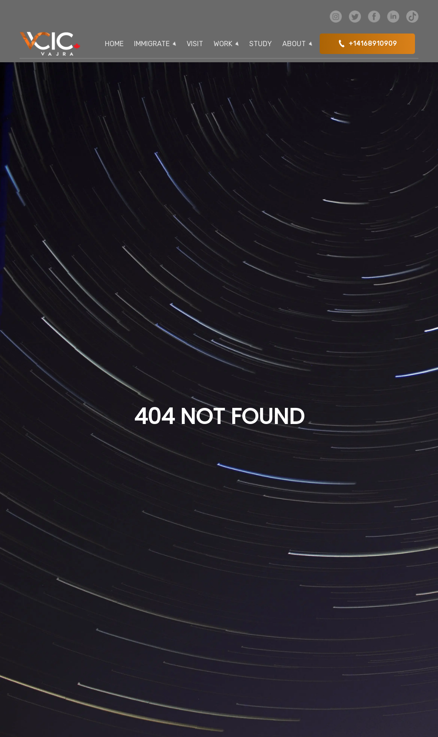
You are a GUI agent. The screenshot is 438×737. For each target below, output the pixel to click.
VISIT (195, 44)
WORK (223, 44)
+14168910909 (367, 43)
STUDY (260, 44)
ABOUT (294, 44)
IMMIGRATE (152, 44)
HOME (114, 44)
